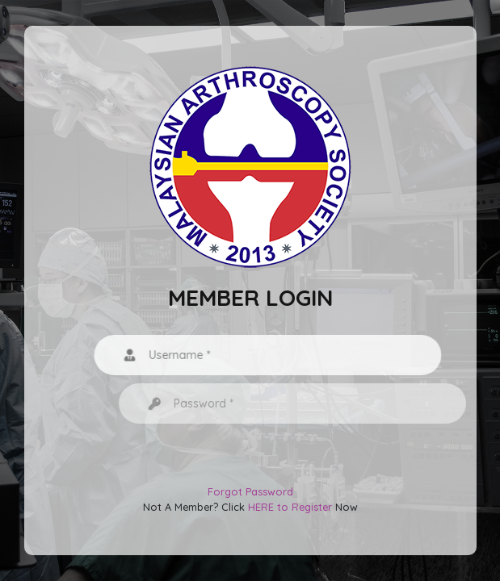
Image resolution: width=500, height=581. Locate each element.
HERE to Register (290, 506)
